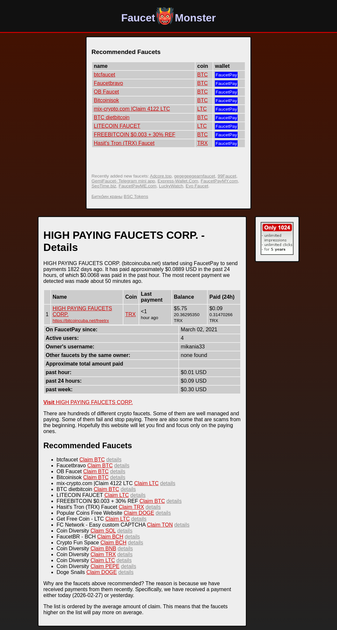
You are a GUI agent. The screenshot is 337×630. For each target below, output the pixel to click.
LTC (202, 109)
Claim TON (160, 525)
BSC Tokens (136, 196)
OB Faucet (106, 92)
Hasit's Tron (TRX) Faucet (124, 143)
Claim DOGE (139, 513)
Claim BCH (110, 536)
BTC (202, 74)
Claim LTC (146, 483)
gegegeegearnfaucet (194, 176)
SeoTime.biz (103, 185)
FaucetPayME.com (138, 185)
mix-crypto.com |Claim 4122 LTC (132, 109)
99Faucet (227, 176)
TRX (202, 143)
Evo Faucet (197, 185)
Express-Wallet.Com (178, 180)
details (113, 459)
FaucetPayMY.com (219, 180)
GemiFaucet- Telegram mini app (123, 180)
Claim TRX (131, 507)
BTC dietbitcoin (112, 117)
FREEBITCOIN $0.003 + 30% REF (134, 134)
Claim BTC (92, 459)
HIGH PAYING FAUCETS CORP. (88, 402)
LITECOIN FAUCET (117, 126)
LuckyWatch (171, 185)
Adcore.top (161, 176)
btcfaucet (104, 74)
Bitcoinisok (106, 100)
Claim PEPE (105, 566)
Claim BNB (103, 548)
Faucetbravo (108, 83)
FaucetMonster (168, 18)
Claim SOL (103, 531)
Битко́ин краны (106, 196)
